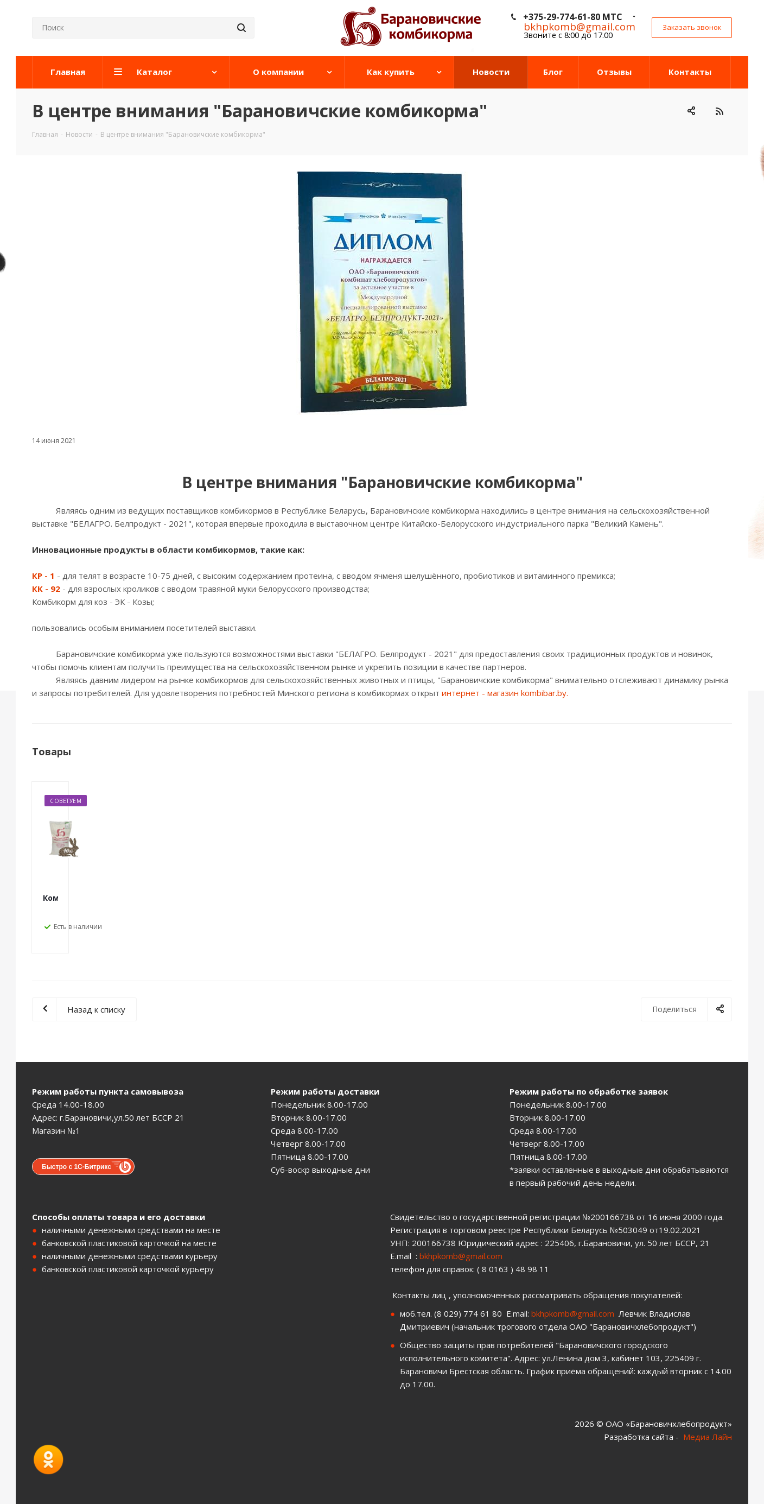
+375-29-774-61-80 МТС (572, 17)
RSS (719, 111)
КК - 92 (46, 588)
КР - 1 (43, 575)
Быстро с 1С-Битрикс (76, 1167)
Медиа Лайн (707, 1436)
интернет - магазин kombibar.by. (505, 692)
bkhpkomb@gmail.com (460, 1255)
